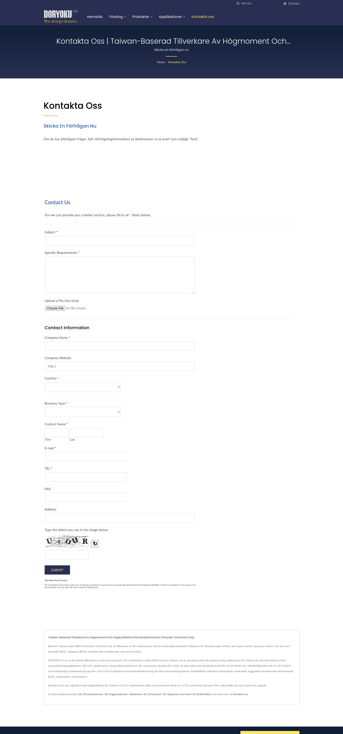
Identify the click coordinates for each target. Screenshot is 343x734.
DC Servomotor (152, 694)
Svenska (293, 3)
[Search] (260, 3)
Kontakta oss (203, 16)
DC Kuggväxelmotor (116, 694)
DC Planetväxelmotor (91, 694)
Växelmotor (135, 694)
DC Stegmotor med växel (177, 694)
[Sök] (238, 3)
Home (161, 62)
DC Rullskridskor (202, 694)
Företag (117, 16)
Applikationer (172, 16)
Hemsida (95, 16)
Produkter (142, 16)
